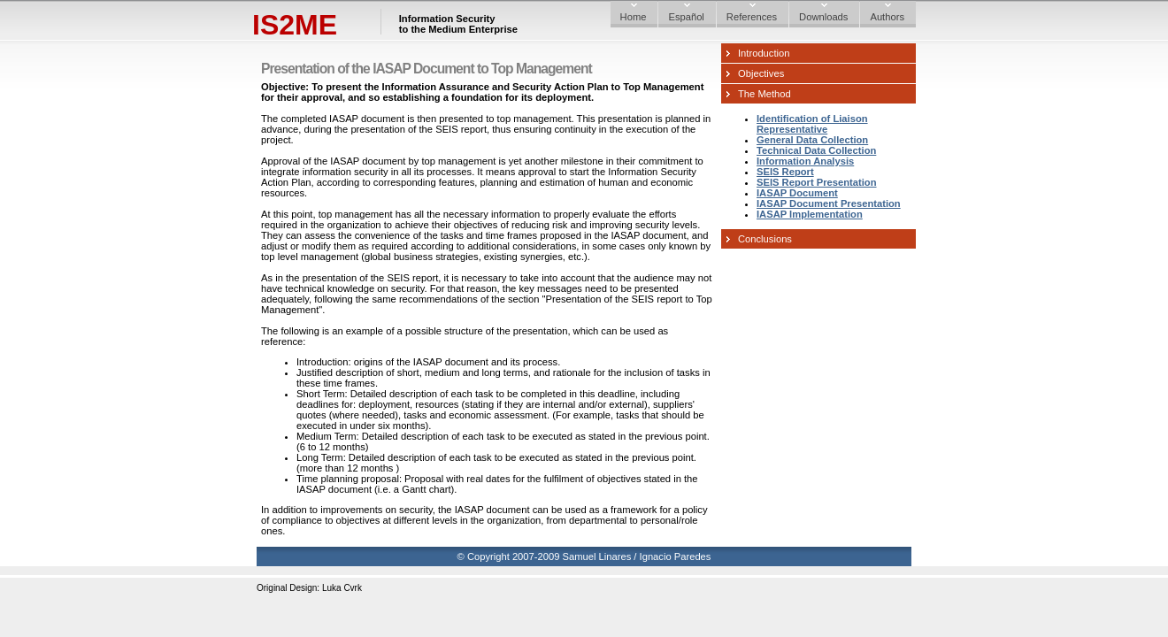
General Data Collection (812, 139)
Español (685, 17)
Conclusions (765, 239)
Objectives (761, 73)
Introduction (763, 53)
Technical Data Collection (816, 150)
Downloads (823, 17)
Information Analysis (805, 161)
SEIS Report (785, 171)
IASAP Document (797, 193)
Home (633, 17)
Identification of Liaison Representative (812, 123)
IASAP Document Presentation (829, 203)
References (751, 17)
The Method (764, 93)
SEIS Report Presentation (817, 182)
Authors (887, 17)
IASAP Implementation (810, 214)
